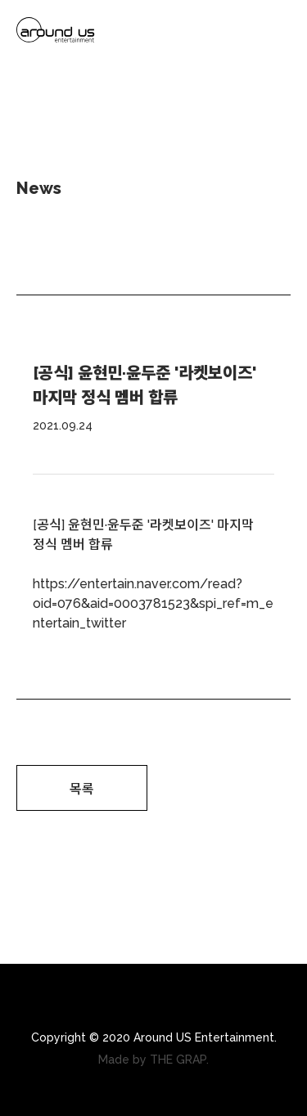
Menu (277, 33)
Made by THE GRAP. (153, 1059)
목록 (82, 789)
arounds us (55, 32)
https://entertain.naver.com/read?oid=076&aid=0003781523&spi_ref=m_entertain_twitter (153, 603)
